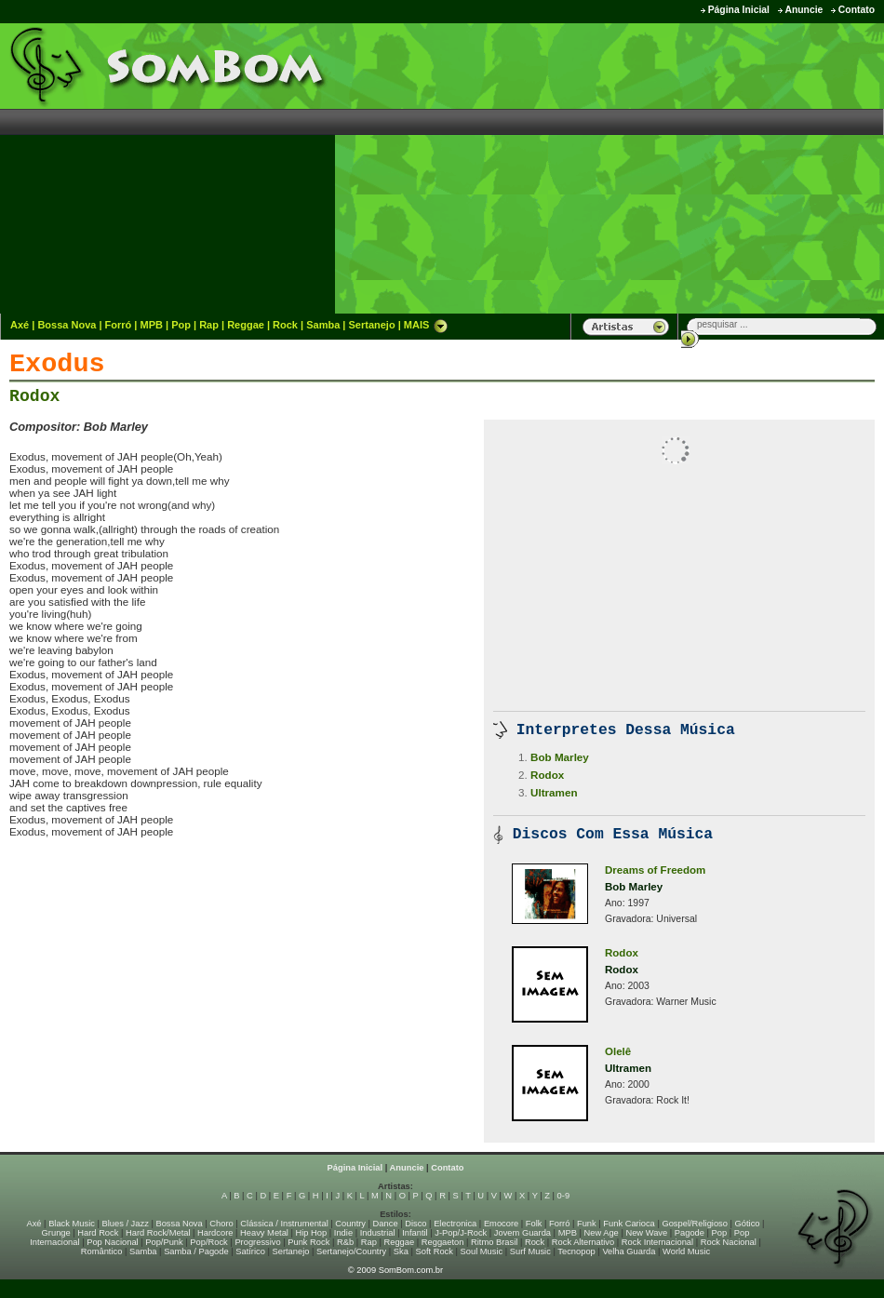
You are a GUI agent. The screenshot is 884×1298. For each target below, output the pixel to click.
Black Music (71, 1223)
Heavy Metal (264, 1233)
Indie (343, 1233)
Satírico (250, 1251)
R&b (345, 1242)
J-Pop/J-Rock (461, 1233)
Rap (209, 324)
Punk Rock (308, 1242)
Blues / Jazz (125, 1223)
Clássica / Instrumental (284, 1223)
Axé (19, 324)
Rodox (34, 396)
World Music (686, 1251)
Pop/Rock (208, 1242)
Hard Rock (97, 1233)
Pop (181, 324)
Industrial (377, 1233)
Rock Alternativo (583, 1242)
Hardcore (215, 1233)
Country (350, 1223)
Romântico (102, 1251)
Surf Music (530, 1251)
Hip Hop (312, 1233)
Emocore (501, 1223)
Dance (385, 1223)
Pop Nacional (113, 1242)
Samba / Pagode (196, 1251)
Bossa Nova (66, 324)
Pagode (689, 1233)
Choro (221, 1223)
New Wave (646, 1233)
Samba (323, 324)
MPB (152, 324)
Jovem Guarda (522, 1233)
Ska (401, 1251)
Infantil (414, 1233)
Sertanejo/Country (351, 1251)
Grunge (56, 1233)
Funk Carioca (628, 1223)
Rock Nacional (729, 1242)
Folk (534, 1223)
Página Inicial (739, 10)
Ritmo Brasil (494, 1242)
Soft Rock (434, 1251)
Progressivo (257, 1242)
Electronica (455, 1223)
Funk (586, 1223)
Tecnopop (576, 1251)
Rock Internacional (657, 1242)
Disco (415, 1223)
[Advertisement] (676, 167)
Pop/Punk (163, 1242)
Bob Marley (559, 757)
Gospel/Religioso (695, 1223)
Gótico (747, 1223)
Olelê (618, 1051)
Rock (285, 324)
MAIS (426, 324)
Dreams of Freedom (655, 870)
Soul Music (482, 1251)
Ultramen (554, 792)
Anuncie (803, 10)
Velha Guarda (628, 1251)
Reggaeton (443, 1242)
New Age (600, 1233)
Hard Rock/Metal (158, 1233)
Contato (856, 10)
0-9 (563, 1195)
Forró (118, 324)
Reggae (245, 324)
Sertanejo (371, 324)
